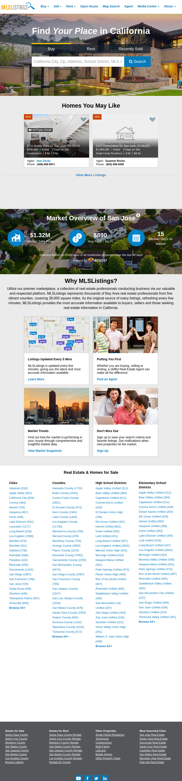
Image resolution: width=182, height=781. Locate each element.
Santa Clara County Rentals (65, 734)
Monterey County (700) (66, 540)
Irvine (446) (16, 517)
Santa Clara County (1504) (69, 612)
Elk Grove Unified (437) (110, 521)
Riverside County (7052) (67, 555)
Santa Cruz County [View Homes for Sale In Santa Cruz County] (16, 738)
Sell (56, 6)
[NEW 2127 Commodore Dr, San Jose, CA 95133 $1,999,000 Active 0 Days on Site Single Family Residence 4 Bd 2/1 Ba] (125, 136)
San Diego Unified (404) (111, 612)
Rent (69, 6)
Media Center (147, 6)
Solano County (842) (65, 617)
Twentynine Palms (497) (24, 598)
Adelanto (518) (18, 488)
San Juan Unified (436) (153, 607)
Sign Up (103, 450)
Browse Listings (14, 762)
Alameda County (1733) (67, 488)
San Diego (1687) (20, 574)
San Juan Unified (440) (110, 617)
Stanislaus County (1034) (68, 627)
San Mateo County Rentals (64, 746)
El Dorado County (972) (67, 507)
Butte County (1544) (65, 493)
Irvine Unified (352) (108, 531)
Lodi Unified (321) (107, 536)
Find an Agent (107, 379)
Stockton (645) (18, 593)
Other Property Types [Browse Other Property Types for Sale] (108, 758)
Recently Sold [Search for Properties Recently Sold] (131, 49)
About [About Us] (169, 6)
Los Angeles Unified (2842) (113, 545)
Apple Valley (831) (20, 493)
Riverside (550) (18, 564)
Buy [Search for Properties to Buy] (51, 49)
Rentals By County (60, 762)
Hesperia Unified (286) (153, 526)
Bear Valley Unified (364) (111, 493)
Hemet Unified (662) (108, 526)
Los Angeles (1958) (21, 536)
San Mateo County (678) (67, 607)
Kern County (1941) (64, 512)
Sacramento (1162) (21, 569)
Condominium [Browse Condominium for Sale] (104, 742)
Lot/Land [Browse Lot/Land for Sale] (101, 750)
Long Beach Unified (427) (112, 540)
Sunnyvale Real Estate (153, 742)
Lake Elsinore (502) (21, 521)
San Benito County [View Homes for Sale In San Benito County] (16, 754)
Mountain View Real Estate (155, 758)
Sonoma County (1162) (67, 622)
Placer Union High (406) (111, 574)
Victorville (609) (18, 603)
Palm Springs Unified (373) (112, 569)
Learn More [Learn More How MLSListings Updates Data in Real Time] (36, 379)
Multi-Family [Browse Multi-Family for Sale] (103, 746)
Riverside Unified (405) (110, 588)
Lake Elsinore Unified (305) (156, 535)
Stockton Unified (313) (110, 622)
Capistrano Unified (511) (111, 497)
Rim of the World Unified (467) (158, 574)
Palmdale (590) (18, 555)
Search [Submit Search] (137, 61)
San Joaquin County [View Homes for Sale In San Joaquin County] (17, 750)
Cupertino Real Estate (152, 750)
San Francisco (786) (22, 579)
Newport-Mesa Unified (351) (156, 564)
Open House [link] (89, 6)
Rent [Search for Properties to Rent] (91, 49)
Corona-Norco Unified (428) (156, 507)
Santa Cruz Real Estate (153, 746)
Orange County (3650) (66, 545)
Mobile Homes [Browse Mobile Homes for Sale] (104, 754)
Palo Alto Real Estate (152, 762)
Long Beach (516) (20, 531)
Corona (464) (17, 502)
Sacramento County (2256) (69, 560)
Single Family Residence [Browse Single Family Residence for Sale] (110, 734)
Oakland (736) (18, 550)
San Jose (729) (18, 584)
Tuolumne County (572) (67, 631)
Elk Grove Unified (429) (153, 516)
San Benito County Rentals (64, 754)
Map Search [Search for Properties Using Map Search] (111, 6)
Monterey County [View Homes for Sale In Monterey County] (15, 742)
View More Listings (91, 175)
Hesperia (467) (18, 512)
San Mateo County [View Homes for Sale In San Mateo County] (16, 746)
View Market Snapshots (45, 450)
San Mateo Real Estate (153, 754)
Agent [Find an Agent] (128, 6)
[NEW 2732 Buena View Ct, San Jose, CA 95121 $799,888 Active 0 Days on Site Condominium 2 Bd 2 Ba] (56, 136)
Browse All (17, 607)
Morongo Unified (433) (110, 555)
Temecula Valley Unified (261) (157, 617)
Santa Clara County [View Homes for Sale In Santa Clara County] (16, 734)
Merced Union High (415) (111, 550)
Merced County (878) (65, 536)
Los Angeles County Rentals (65, 758)
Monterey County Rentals (63, 742)
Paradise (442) (18, 560)
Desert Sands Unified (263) (156, 511)
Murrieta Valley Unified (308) (156, 559)
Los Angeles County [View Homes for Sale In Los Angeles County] (16, 758)
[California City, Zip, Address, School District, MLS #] (78, 61)
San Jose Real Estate (152, 734)
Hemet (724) (17, 507)
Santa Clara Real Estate (154, 738)
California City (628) (21, 497)
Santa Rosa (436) (20, 588)
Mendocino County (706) (67, 531)
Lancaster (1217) (19, 526)
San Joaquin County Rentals (65, 750)
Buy (43, 6)
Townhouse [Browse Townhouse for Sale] (102, 738)
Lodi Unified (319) (150, 540)
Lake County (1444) (64, 517)
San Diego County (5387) (68, 574)
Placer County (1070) (65, 550)
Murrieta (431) (18, 545)
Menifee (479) (18, 540)
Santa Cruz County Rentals (65, 738)
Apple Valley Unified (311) (112, 488)
